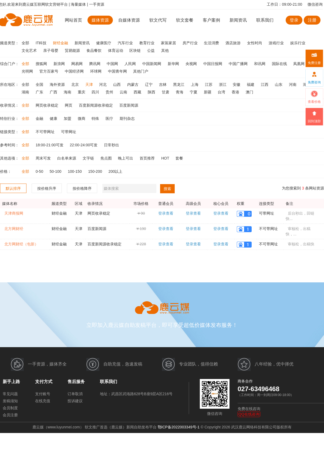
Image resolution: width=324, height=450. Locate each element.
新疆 (208, 92)
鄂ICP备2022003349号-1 (179, 427)
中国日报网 (213, 64)
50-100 (56, 171)
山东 (279, 84)
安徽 (237, 84)
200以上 (115, 171)
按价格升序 (46, 188)
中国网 (113, 64)
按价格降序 (82, 188)
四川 (96, 92)
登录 (294, 20)
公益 (151, 50)
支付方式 (43, 381)
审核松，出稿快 (301, 244)
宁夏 (194, 92)
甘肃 (166, 92)
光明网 (28, 71)
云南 (124, 92)
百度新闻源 (128, 105)
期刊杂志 (127, 118)
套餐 (179, 158)
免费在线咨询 (249, 409)
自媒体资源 (129, 20)
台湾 (222, 92)
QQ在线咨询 (248, 414)
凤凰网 (299, 64)
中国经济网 (75, 71)
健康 (54, 118)
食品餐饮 (94, 50)
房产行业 (191, 43)
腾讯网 (95, 64)
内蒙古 (133, 84)
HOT (165, 158)
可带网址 (68, 132)
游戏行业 (277, 43)
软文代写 (158, 20)
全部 (26, 43)
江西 (265, 84)
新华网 (174, 64)
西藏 (138, 92)
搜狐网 (42, 64)
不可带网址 (46, 132)
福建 (251, 84)
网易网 (77, 64)
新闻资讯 (238, 20)
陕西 (152, 92)
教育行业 (147, 43)
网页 (69, 105)
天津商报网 (13, 213)
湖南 (26, 92)
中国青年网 (118, 71)
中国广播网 (239, 64)
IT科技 (42, 43)
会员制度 (10, 408)
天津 (89, 84)
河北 (103, 84)
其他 (165, 50)
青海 (180, 92)
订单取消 (75, 394)
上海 (195, 84)
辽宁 (149, 84)
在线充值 (42, 401)
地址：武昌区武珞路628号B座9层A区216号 (136, 394)
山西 (117, 84)
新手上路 (11, 381)
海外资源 (58, 84)
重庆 (82, 92)
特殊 (96, 118)
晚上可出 (126, 158)
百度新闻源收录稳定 (96, 105)
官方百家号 (49, 71)
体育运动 (116, 50)
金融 (40, 118)
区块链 (135, 50)
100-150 (75, 171)
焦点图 (106, 158)
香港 (236, 92)
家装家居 (169, 43)
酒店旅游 (233, 43)
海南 (68, 92)
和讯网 (260, 64)
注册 (312, 20)
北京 (75, 84)
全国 (40, 84)
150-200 (95, 171)
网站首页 (73, 20)
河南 (293, 84)
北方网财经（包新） (21, 244)
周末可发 (44, 158)
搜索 (167, 189)
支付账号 (42, 394)
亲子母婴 (51, 50)
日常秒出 (111, 145)
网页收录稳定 (47, 105)
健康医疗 (104, 43)
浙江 (223, 84)
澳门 (249, 92)
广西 (54, 92)
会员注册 (10, 415)
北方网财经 (13, 228)
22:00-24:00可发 (84, 145)
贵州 (110, 92)
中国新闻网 (152, 64)
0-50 (40, 171)
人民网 (130, 64)
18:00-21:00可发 (50, 145)
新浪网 (59, 64)
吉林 (163, 84)
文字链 (89, 158)
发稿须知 (10, 401)
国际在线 (280, 64)
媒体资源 (100, 20)
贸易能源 (73, 50)
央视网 (191, 64)
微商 (82, 118)
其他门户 (140, 71)
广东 (40, 92)
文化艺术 (30, 50)
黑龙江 (179, 84)
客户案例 (212, 20)
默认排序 (13, 188)
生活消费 (212, 43)
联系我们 (265, 20)
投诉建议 (75, 401)
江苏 (209, 84)
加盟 (68, 118)
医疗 (110, 118)
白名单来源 (67, 158)
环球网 (96, 71)
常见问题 (10, 394)
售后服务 (76, 381)
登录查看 (165, 213)
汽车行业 (126, 43)
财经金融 (61, 43)
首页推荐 (148, 158)
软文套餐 (184, 20)
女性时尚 (255, 43)
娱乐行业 (297, 43)
